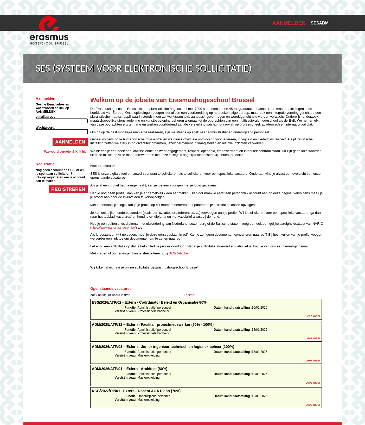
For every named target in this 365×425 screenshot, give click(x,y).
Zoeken (189, 295)
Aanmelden (70, 142)
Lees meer (312, 316)
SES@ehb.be (178, 253)
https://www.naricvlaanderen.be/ (113, 227)
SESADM (320, 23)
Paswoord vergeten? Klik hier (66, 151)
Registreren (68, 189)
